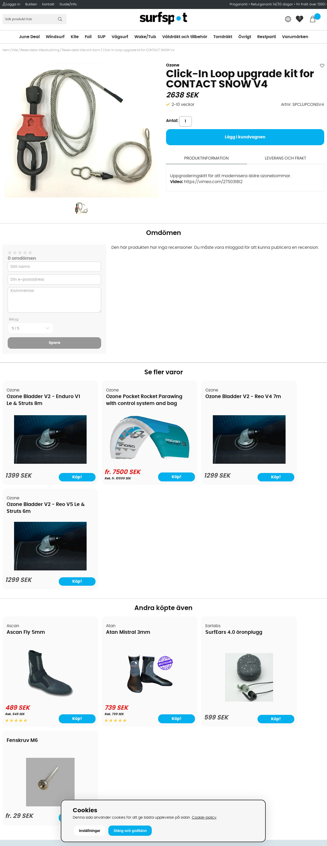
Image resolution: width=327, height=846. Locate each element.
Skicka (312, 692)
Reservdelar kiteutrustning (39, 50)
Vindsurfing (177, 652)
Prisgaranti (239, 4)
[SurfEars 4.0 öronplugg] (204, 592)
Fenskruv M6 (266, 518)
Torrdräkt (222, 37)
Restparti (266, 37)
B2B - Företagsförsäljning (30, 698)
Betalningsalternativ (25, 668)
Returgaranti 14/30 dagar (272, 4)
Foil (88, 37)
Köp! (144, 473)
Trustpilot (255, 779)
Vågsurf (120, 37)
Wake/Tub (145, 37)
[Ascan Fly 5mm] (41, 589)
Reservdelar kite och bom (81, 50)
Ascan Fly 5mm (26, 524)
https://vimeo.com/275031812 (213, 182)
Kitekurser (15, 721)
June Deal (29, 37)
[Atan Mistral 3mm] (123, 589)
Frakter (12, 675)
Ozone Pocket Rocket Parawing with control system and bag (115, 403)
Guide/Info (68, 4)
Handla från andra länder (31, 683)
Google (253, 728)
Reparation (16, 714)
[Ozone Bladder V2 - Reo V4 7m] (204, 461)
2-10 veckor (183, 105)
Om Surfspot (17, 652)
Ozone (172, 65)
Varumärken (295, 37)
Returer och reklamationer (31, 691)
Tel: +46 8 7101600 (104, 790)
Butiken (31, 4)
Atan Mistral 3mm (110, 524)
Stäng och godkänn (130, 831)
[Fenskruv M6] (285, 588)
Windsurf (55, 37)
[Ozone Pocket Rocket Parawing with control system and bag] (123, 455)
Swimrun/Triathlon (184, 698)
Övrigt (244, 37)
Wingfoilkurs (17, 737)
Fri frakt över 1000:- (311, 4)
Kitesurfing (176, 660)
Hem (6, 50)
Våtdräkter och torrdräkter (192, 691)
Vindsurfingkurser (22, 729)
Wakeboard (178, 675)
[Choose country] (288, 19)
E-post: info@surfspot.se (111, 798)
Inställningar (89, 831)
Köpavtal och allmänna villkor (35, 660)
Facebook (256, 754)
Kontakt (48, 4)
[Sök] (34, 19)
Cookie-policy (204, 817)
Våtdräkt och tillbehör (184, 37)
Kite (75, 37)
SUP (102, 37)
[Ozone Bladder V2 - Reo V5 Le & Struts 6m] (285, 461)
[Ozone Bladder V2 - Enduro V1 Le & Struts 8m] (41, 461)
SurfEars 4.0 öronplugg (198, 524)
